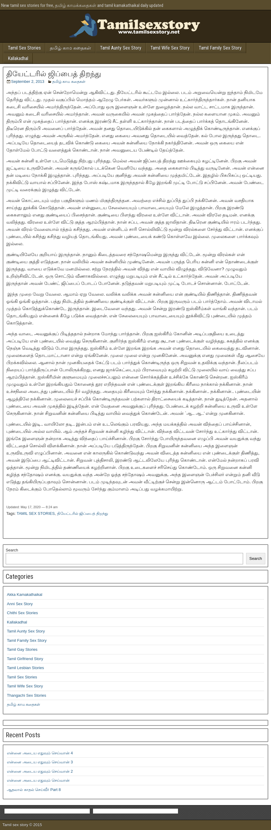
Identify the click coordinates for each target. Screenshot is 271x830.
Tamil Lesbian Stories (25, 668)
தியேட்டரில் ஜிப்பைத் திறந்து (53, 74)
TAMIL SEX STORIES (36, 513)
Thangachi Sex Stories (26, 695)
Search (12, 550)
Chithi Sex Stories (22, 613)
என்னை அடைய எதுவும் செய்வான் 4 (40, 753)
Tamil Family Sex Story (220, 48)
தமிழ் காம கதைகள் (70, 48)
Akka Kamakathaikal (24, 594)
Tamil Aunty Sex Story (120, 48)
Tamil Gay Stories (22, 649)
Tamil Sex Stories (24, 48)
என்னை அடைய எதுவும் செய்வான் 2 (40, 771)
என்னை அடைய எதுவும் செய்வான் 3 (40, 762)
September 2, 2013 (27, 81)
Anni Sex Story (20, 604)
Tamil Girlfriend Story (25, 658)
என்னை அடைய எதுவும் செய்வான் (38, 780)
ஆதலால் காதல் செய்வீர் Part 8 (34, 789)
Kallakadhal (18, 58)
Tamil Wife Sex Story (170, 48)
